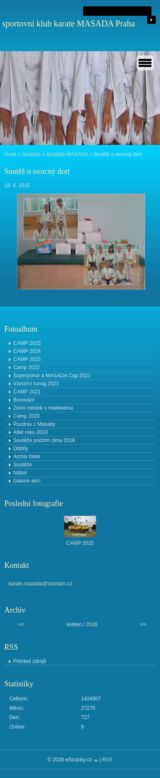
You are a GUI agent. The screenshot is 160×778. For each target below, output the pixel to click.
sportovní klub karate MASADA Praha (68, 23)
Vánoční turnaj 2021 (36, 384)
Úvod (10, 154)
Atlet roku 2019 (30, 432)
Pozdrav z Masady (34, 424)
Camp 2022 (26, 367)
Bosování (24, 400)
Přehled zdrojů (29, 661)
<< (21, 625)
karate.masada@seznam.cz (40, 584)
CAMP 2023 (27, 359)
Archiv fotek (26, 457)
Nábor (20, 473)
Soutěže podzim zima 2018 (44, 440)
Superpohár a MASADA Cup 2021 (51, 376)
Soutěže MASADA (67, 154)
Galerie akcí (27, 481)
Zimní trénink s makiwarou (43, 408)
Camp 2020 (26, 416)
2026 (92, 625)
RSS (107, 760)
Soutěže (31, 154)
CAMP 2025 (27, 343)
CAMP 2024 (27, 351)
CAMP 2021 (27, 392)
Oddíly (20, 448)
